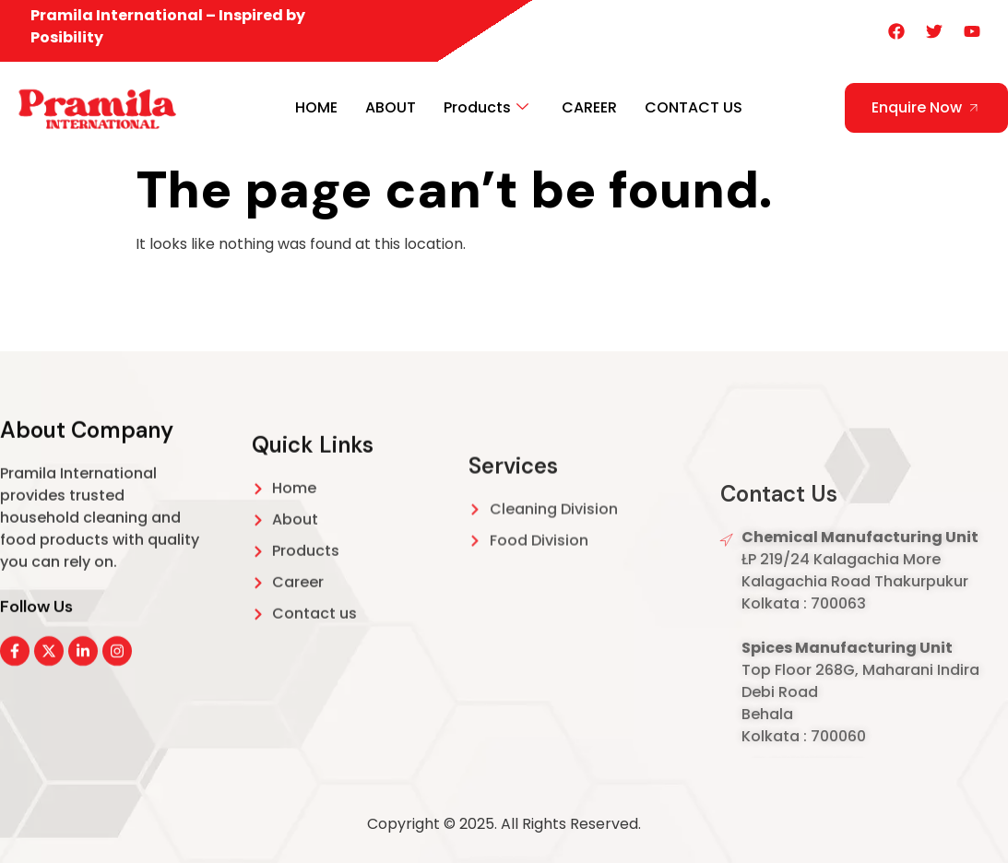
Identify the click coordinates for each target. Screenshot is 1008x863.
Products (486, 108)
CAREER (589, 107)
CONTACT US (693, 107)
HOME (316, 107)
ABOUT (390, 107)
